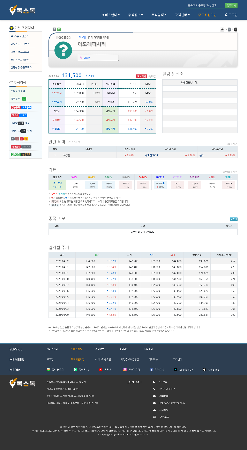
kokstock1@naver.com (172, 402)
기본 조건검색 (19, 36)
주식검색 (148, 349)
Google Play (186, 369)
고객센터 (181, 15)
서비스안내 (52, 349)
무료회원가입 (207, 15)
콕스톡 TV (84, 369)
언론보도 (164, 416)
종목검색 (231, 5)
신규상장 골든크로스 (21, 67)
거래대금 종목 (21, 131)
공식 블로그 (58, 369)
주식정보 (99, 349)
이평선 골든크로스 (20, 44)
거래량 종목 (20, 123)
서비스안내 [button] (109, 15)
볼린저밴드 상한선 (20, 59)
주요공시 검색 (18, 90)
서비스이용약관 (103, 359)
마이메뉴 (153, 359)
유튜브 (107, 369)
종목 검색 (18, 99)
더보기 (234, 219)
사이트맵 (164, 409)
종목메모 (123, 349)
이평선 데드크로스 (20, 51)
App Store (213, 369)
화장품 (87, 58)
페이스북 (159, 369)
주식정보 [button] (134, 15)
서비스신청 (76, 349)
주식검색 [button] (157, 15)
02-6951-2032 (167, 388)
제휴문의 (164, 395)
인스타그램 (134, 369)
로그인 (231, 15)
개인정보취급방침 (130, 359)
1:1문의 (163, 381)
